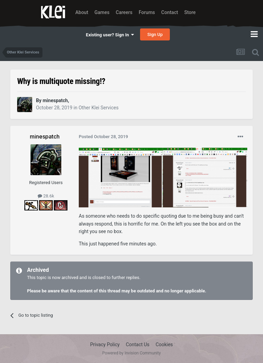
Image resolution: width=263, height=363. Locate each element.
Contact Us (138, 344)
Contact (169, 12)
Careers (124, 12)
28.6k (46, 195)
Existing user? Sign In (110, 34)
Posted (103, 136)
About (81, 12)
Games (102, 12)
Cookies (164, 344)
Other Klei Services (98, 107)
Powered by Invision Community (131, 353)
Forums (147, 12)
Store (190, 12)
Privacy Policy (105, 344)
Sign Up (155, 34)
